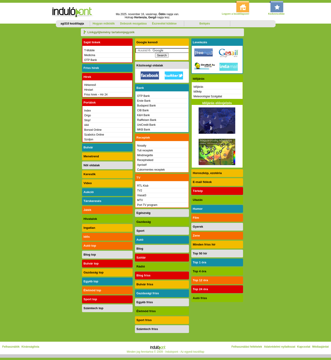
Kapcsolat (303, 346)
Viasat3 (141, 195)
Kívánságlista (30, 346)
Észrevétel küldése (164, 23)
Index (87, 110)
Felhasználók (10, 346)
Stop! (87, 120)
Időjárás (198, 86)
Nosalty (141, 145)
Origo (87, 115)
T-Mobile (89, 50)
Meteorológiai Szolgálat (208, 96)
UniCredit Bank (146, 124)
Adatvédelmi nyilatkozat (279, 346)
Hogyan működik (104, 23)
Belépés (205, 23)
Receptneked (145, 160)
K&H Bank (143, 115)
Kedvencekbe (276, 13)
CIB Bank (143, 110)
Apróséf (142, 164)
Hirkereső (90, 85)
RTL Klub (142, 185)
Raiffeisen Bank (146, 120)
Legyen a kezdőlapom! (235, 13)
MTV (140, 200)
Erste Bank (144, 100)
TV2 (139, 190)
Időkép (198, 91)
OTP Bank (90, 60)
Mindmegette (145, 155)
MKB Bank (143, 129)
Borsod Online (93, 129)
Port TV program (147, 205)
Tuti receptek (145, 150)
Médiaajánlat (320, 346)
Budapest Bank (146, 105)
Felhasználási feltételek (246, 346)
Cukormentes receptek (151, 169)
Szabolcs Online (94, 134)
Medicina (89, 55)
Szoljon (88, 139)
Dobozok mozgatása (133, 23)
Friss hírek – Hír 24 (96, 94)
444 (86, 125)
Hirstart (88, 89)
